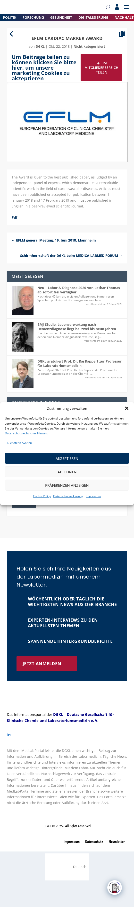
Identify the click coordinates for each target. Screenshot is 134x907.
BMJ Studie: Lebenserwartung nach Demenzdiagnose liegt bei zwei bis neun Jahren (76, 326)
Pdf (14, 217)
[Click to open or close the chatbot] (114, 887)
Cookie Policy (42, 496)
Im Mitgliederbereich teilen (101, 68)
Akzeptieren (67, 458)
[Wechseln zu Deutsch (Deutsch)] (67, 866)
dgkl (40, 46)
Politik (9, 17)
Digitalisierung (93, 17)
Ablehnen (67, 471)
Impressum (93, 496)
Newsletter (117, 842)
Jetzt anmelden (42, 663)
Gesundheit (61, 17)
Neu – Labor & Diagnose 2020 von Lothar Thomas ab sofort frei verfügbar (78, 289)
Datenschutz (94, 842)
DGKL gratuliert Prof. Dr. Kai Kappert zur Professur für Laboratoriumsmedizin (79, 363)
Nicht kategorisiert (89, 46)
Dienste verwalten (19, 443)
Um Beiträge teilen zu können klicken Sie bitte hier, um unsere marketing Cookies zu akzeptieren (44, 67)
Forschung (33, 17)
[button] (126, 408)
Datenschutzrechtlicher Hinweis (26, 433)
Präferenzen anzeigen (67, 485)
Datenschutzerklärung (68, 496)
